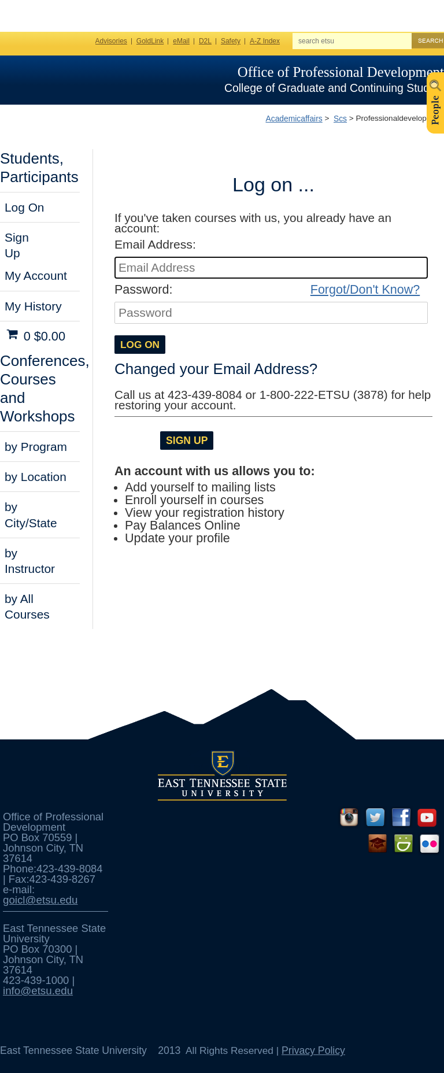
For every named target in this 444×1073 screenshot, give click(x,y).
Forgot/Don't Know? (365, 289)
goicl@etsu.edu (40, 900)
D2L (205, 41)
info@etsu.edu (38, 991)
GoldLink (150, 41)
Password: (143, 290)
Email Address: (155, 244)
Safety (230, 41)
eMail (181, 41)
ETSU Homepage (56, 79)
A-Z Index (265, 41)
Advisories (111, 41)
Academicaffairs (293, 118)
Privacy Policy (313, 1050)
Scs (340, 118)
